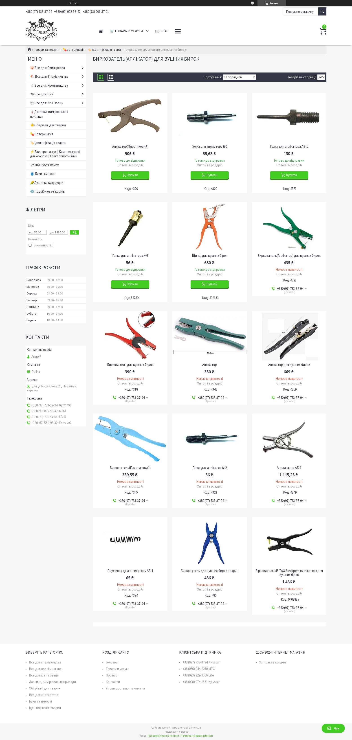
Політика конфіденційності (197, 735)
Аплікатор (209, 365)
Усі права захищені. (273, 662)
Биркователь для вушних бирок (130, 365)
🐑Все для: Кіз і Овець (46, 103)
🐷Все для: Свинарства (47, 68)
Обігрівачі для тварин (44, 688)
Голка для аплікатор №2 (209, 468)
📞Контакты (186, 31)
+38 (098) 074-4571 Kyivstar (201, 682)
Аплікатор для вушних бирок (289, 365)
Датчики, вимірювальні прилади (52, 682)
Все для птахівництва (45, 662)
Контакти (113, 682)
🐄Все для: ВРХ (41, 94)
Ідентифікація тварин (45, 708)
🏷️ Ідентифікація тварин (105, 50)
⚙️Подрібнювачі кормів (47, 191)
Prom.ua (196, 727)
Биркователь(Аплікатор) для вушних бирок (289, 256)
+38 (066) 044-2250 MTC (199, 669)
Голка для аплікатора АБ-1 (289, 147)
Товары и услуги (117, 669)
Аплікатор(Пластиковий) (130, 147)
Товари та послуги (46, 50)
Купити (132, 175)
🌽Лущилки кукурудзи (46, 182)
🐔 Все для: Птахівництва (49, 76)
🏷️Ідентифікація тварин (48, 143)
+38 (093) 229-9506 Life (198, 675)
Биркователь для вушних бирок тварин (209, 571)
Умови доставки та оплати (125, 688)
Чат (333, 728)
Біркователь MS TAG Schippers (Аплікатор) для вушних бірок (289, 573)
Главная (100, 31)
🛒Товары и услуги (126, 31)
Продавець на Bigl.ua (176, 731)
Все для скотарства (43, 695)
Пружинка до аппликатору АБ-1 (130, 571)
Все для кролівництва (45, 669)
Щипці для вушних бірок (209, 256)
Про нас (111, 675)
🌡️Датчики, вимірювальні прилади (49, 114)
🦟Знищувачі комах (44, 165)
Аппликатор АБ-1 (289, 468)
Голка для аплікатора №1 (210, 147)
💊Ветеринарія (73, 50)
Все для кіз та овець (44, 675)
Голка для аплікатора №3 (130, 256)
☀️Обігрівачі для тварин (48, 125)
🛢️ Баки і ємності (42, 173)
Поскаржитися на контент (163, 735)
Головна (112, 662)
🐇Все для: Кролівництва (49, 85)
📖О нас (161, 31)
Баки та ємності (40, 701)
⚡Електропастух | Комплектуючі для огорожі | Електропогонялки (55, 153)
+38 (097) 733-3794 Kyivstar (201, 662)
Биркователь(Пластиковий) (130, 468)
